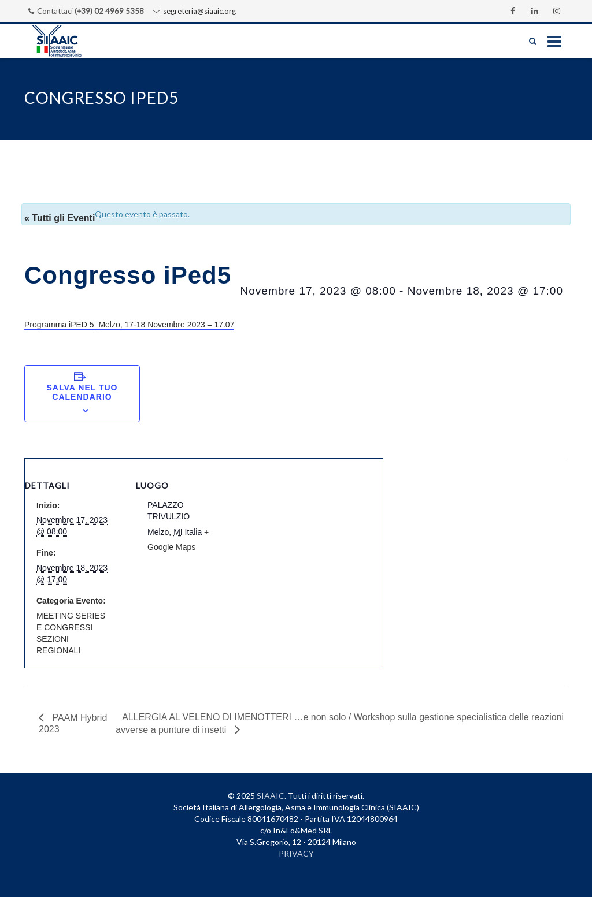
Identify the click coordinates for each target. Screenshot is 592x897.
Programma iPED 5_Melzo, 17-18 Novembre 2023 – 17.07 (129, 324)
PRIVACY (296, 853)
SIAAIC (270, 796)
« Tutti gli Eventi (59, 218)
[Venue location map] (308, 539)
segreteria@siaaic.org (199, 11)
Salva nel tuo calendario (82, 392)
